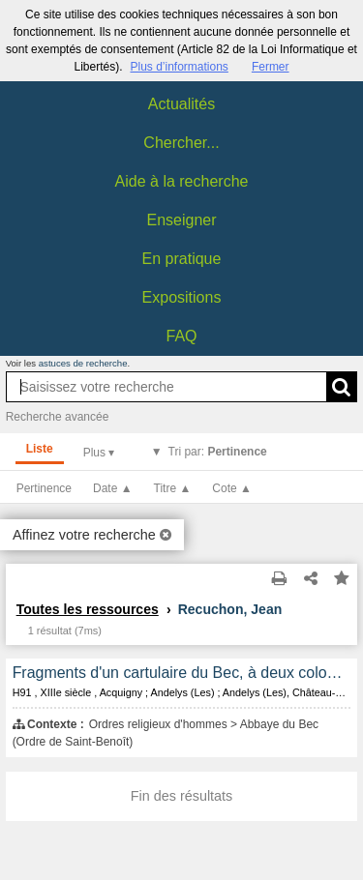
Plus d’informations (178, 66)
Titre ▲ (173, 488)
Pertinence (44, 488)
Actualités (181, 104)
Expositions (182, 297)
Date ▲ (113, 488)
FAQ (181, 336)
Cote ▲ (232, 488)
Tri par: (217, 451)
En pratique (182, 258)
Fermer (270, 66)
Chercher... (181, 142)
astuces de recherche (83, 363)
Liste (39, 448)
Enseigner (181, 220)
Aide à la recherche (182, 181)
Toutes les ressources (87, 609)
